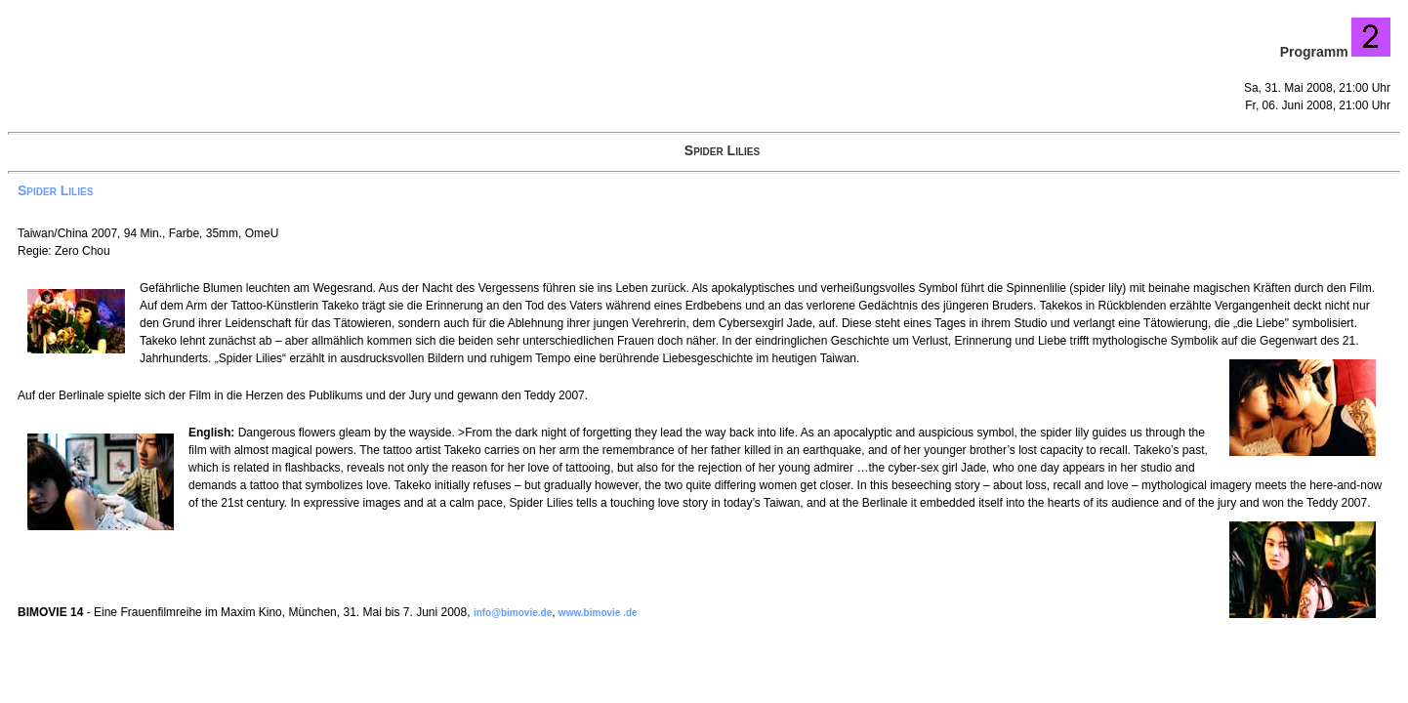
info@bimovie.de (513, 612)
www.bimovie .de (598, 612)
